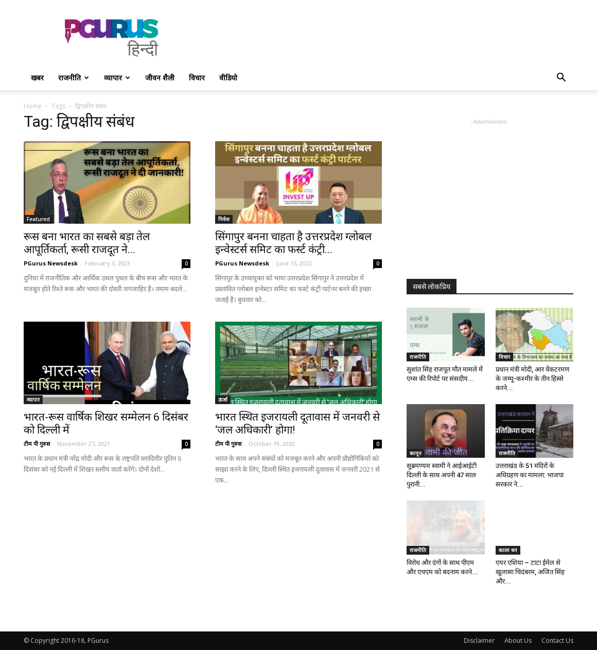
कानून (416, 453)
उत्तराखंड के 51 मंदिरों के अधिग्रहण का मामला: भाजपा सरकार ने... (530, 475)
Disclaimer (479, 640)
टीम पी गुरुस (37, 443)
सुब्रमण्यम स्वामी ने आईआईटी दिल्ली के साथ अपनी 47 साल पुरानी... (442, 475)
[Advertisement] (386, 37)
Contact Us (557, 640)
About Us (518, 640)
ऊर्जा (222, 399)
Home (33, 106)
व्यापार (117, 77)
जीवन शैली (159, 77)
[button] (561, 79)
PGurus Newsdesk (51, 263)
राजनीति (73, 77)
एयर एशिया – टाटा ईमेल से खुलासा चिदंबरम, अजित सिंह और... (530, 572)
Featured (38, 219)
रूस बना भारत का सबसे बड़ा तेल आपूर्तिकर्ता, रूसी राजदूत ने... (87, 243)
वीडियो (228, 77)
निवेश (224, 219)
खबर (37, 77)
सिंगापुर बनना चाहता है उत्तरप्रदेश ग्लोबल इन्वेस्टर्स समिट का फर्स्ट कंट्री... (293, 243)
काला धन (508, 550)
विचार (197, 77)
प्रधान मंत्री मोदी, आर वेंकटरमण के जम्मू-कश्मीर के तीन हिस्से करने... (532, 378)
